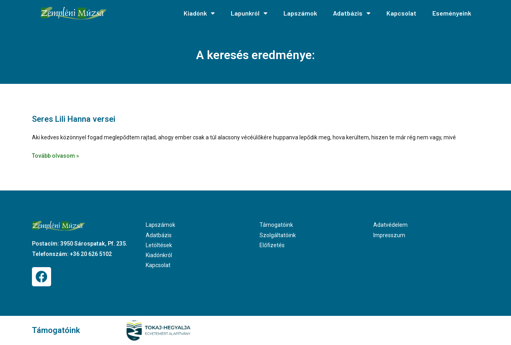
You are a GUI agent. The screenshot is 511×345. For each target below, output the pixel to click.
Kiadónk (199, 13)
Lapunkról (249, 13)
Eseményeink (451, 13)
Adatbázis (351, 13)
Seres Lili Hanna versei (73, 119)
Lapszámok (300, 13)
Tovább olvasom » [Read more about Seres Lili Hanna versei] (55, 156)
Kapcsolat (401, 13)
